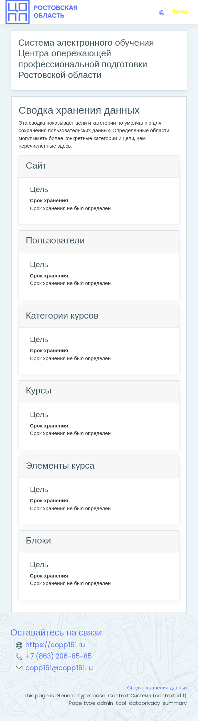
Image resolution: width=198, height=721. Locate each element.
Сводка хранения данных (157, 687)
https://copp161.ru (55, 645)
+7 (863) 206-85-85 (58, 656)
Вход (180, 11)
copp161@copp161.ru (59, 668)
